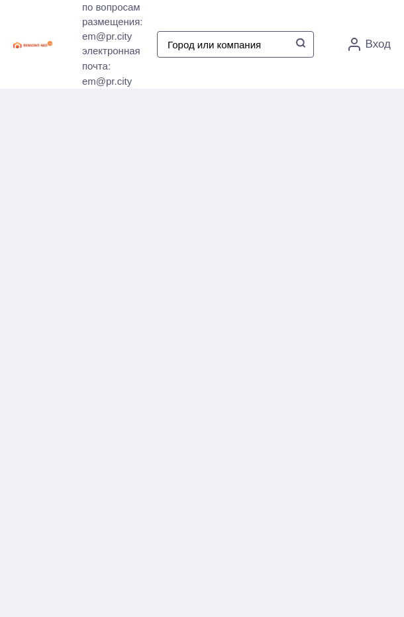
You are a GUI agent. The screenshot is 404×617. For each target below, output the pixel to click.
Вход (369, 44)
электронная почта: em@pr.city (111, 66)
